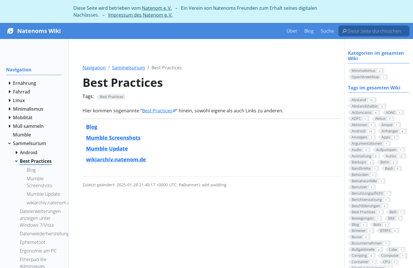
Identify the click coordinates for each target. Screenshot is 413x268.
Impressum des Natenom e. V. (140, 15)
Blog (91, 126)
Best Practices (157, 110)
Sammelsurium (128, 67)
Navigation (94, 67)
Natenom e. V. (157, 8)
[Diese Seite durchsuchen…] (376, 31)
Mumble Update (107, 148)
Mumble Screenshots (113, 137)
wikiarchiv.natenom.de (116, 159)
